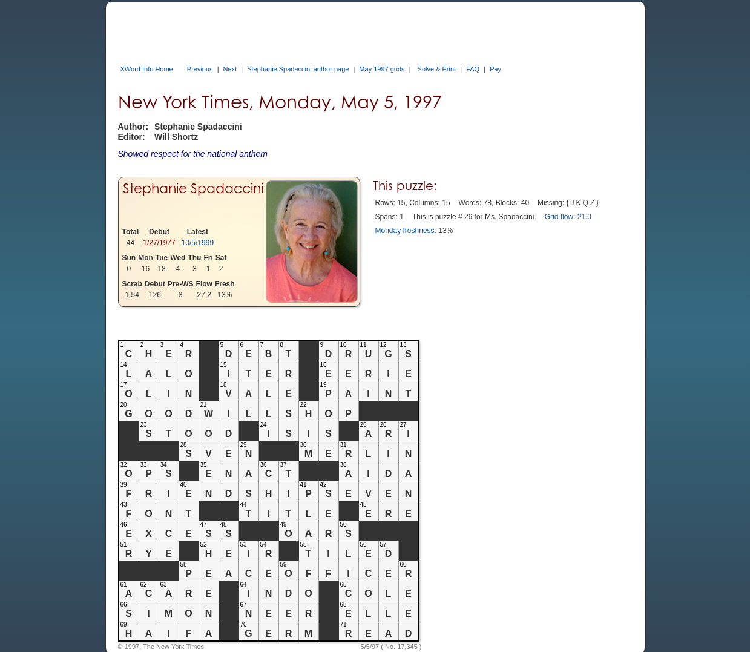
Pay (495, 69)
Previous (200, 69)
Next (230, 69)
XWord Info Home (146, 69)
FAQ (472, 69)
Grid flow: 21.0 (568, 216)
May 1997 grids (381, 69)
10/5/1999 (198, 243)
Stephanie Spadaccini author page (298, 69)
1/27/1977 (159, 243)
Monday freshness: (405, 230)
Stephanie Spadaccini (193, 188)
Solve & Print (437, 69)
